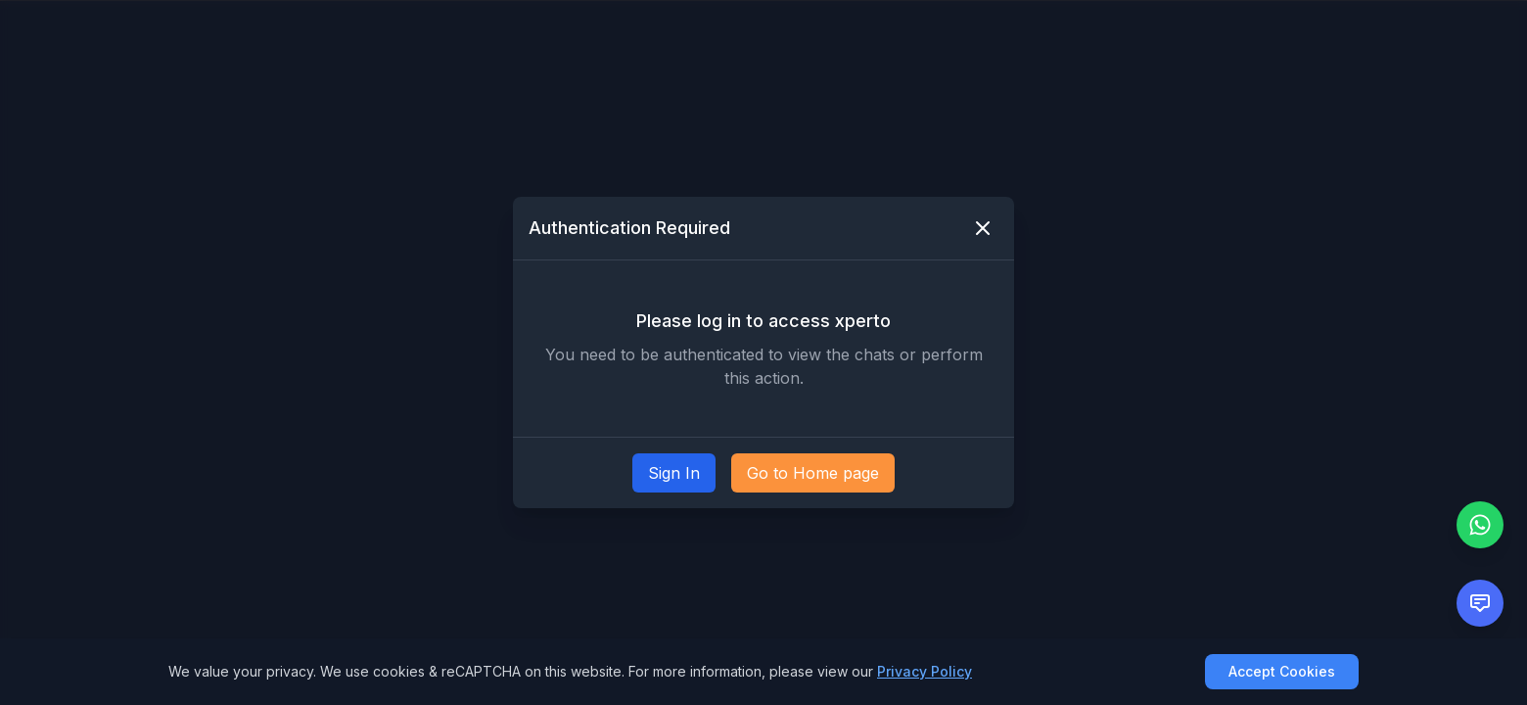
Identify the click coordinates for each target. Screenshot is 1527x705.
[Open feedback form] (1480, 603)
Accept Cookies (1281, 671)
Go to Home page (813, 473)
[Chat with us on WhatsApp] (1480, 524)
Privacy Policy (924, 671)
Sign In (674, 473)
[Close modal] (982, 228)
